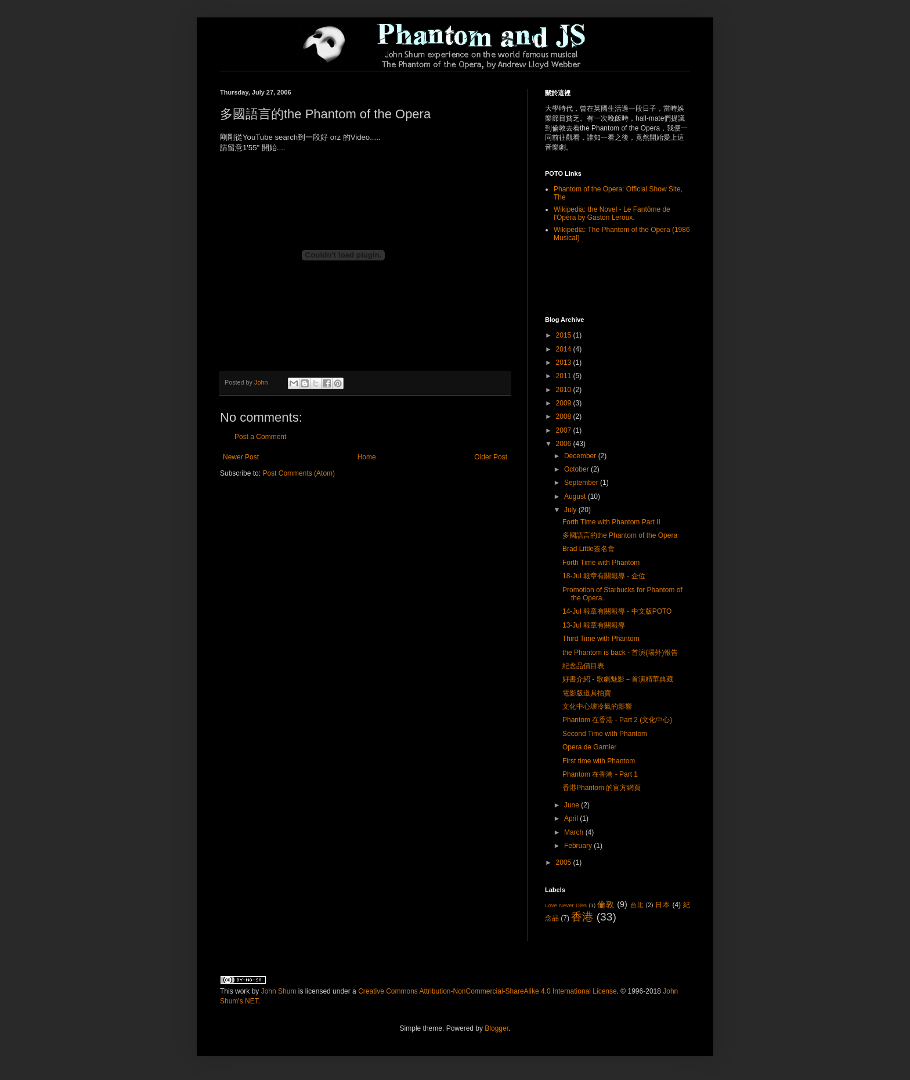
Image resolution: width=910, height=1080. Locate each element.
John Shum (279, 991)
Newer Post (241, 457)
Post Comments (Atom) (298, 473)
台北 (637, 904)
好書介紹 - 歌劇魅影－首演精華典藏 (617, 679)
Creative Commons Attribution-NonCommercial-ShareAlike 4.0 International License (487, 991)
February (579, 846)
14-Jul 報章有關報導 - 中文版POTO (616, 611)
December (581, 456)
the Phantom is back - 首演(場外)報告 (620, 652)
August (576, 496)
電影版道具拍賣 (586, 693)
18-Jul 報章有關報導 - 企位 (603, 576)
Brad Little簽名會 (588, 549)
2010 (564, 390)
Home (367, 457)
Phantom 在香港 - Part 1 (600, 774)
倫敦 (605, 904)
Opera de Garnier (589, 747)
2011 (564, 376)
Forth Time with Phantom (601, 563)
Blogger (496, 1028)
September (582, 483)
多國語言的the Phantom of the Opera (619, 535)
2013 (564, 362)
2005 (564, 862)
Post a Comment (260, 437)
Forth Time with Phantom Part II (611, 522)
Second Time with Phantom (604, 734)
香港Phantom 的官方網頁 (601, 788)
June (572, 805)
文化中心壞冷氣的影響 (597, 706)
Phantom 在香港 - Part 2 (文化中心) (617, 720)
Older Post (490, 457)
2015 (564, 335)
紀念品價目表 (583, 666)
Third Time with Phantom (601, 639)
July (571, 510)
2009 (564, 403)
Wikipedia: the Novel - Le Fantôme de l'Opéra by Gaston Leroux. (612, 213)
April (572, 818)
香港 (582, 917)
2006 (564, 444)
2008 (564, 416)
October (577, 469)
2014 (564, 349)
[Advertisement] (613, 278)
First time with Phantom (598, 761)
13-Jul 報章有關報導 (593, 625)
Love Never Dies (566, 905)
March (575, 832)
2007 (564, 430)
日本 (662, 905)
